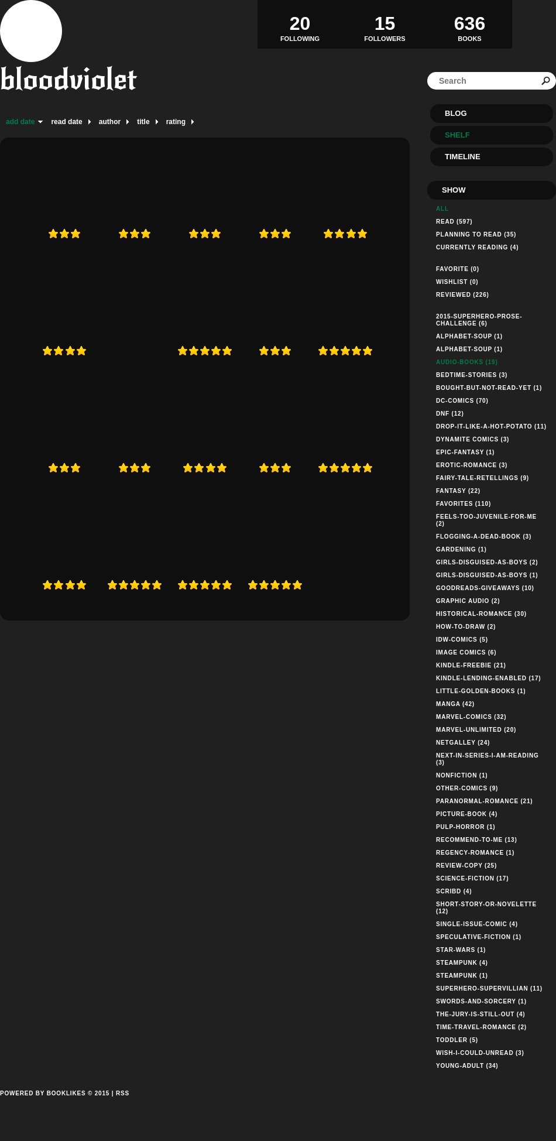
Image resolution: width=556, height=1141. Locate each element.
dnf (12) (450, 413)
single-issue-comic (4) (477, 924)
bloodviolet (68, 79)
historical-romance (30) (481, 614)
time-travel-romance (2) (481, 1027)
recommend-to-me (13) (476, 840)
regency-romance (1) (475, 852)
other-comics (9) (467, 788)
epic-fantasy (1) (465, 452)
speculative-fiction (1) (478, 937)
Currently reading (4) (477, 247)
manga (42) (455, 704)
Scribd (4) (454, 891)
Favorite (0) (457, 269)
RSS (122, 1093)
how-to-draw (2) (466, 626)
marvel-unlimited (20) (476, 730)
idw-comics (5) (462, 639)
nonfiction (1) (462, 775)
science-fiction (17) (472, 878)
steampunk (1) (462, 975)
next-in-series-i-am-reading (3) (487, 759)
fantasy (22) (458, 491)
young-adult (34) (467, 1066)
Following (300, 24)
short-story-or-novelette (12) (486, 907)
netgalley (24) (463, 742)
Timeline (463, 156)
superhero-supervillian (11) (489, 988)
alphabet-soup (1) (469, 336)
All (442, 208)
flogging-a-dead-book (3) (483, 536)
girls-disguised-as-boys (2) (487, 562)
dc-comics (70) (462, 401)
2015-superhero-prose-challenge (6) (479, 320)
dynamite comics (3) (472, 439)
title (143, 122)
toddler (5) (457, 1040)
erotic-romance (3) (471, 465)
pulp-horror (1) (465, 827)
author (110, 122)
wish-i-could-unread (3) (480, 1053)
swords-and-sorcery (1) (481, 1001)
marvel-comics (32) (471, 717)
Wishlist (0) (457, 282)
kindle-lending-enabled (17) (488, 678)
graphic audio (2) (468, 601)
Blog (456, 113)
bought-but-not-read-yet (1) (489, 388)
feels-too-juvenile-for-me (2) (486, 520)
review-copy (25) (466, 865)
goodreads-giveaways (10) (485, 588)
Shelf (457, 135)
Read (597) (454, 221)
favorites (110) (463, 504)
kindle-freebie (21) (471, 665)
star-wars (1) (461, 950)
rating (176, 122)
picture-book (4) (466, 814)
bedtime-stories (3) (471, 375)
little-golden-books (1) (481, 691)
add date (20, 122)
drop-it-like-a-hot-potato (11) (491, 426)
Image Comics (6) (466, 652)
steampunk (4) (462, 963)
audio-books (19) (467, 362)
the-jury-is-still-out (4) (480, 1014)
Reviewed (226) (462, 295)
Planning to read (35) (476, 234)
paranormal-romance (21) (484, 801)
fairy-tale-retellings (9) (482, 478)
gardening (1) (461, 549)
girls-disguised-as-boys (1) (487, 575)
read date (66, 122)
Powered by (54, 1106)
